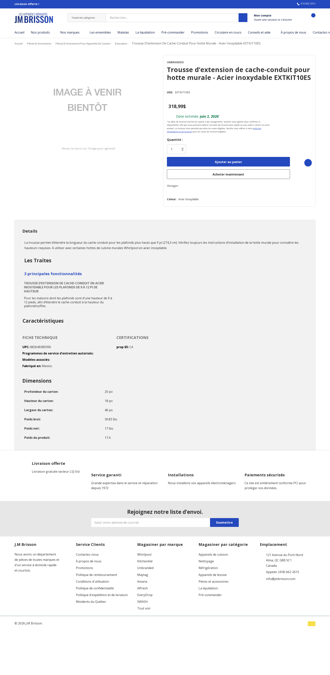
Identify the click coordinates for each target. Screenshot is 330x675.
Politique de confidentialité (95, 586)
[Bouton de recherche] (243, 17)
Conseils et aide (259, 32)
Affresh (142, 586)
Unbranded (145, 566)
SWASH (142, 599)
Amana (142, 579)
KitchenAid (144, 559)
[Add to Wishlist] (304, 160)
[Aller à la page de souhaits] (299, 18)
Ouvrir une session (266, 19)
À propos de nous (88, 559)
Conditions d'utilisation (92, 579)
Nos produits (40, 32)
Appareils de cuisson (213, 552)
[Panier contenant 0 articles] (310, 18)
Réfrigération (208, 566)
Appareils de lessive (213, 572)
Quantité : (167, 138)
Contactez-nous (87, 552)
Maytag (142, 572)
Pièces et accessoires (213, 579)
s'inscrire (286, 19)
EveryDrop (145, 593)
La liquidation (208, 586)
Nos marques (70, 32)
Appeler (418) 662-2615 (282, 570)
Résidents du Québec (91, 599)
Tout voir (144, 606)
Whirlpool (144, 552)
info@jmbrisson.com (280, 576)
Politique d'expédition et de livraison (102, 593)
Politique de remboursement (96, 572)
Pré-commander (210, 593)
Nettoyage (206, 559)
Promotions (84, 566)
